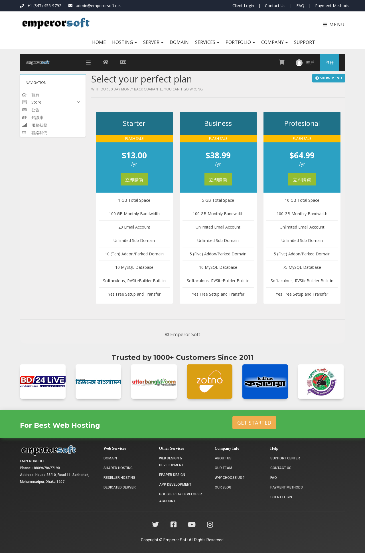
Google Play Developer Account (180, 497)
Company (274, 42)
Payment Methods (332, 5)
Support (304, 42)
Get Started (254, 422)
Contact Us (275, 5)
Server (153, 42)
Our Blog (223, 487)
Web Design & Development (171, 461)
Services (207, 42)
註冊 (330, 62)
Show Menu (328, 78)
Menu (334, 24)
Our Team (223, 468)
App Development (175, 485)
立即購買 (134, 180)
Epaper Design (172, 475)
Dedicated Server (120, 487)
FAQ (300, 5)
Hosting (124, 42)
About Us (223, 458)
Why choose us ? (230, 478)
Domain (179, 42)
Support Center (285, 458)
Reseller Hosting (119, 478)
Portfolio (240, 42)
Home (99, 42)
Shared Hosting (118, 468)
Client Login (243, 5)
